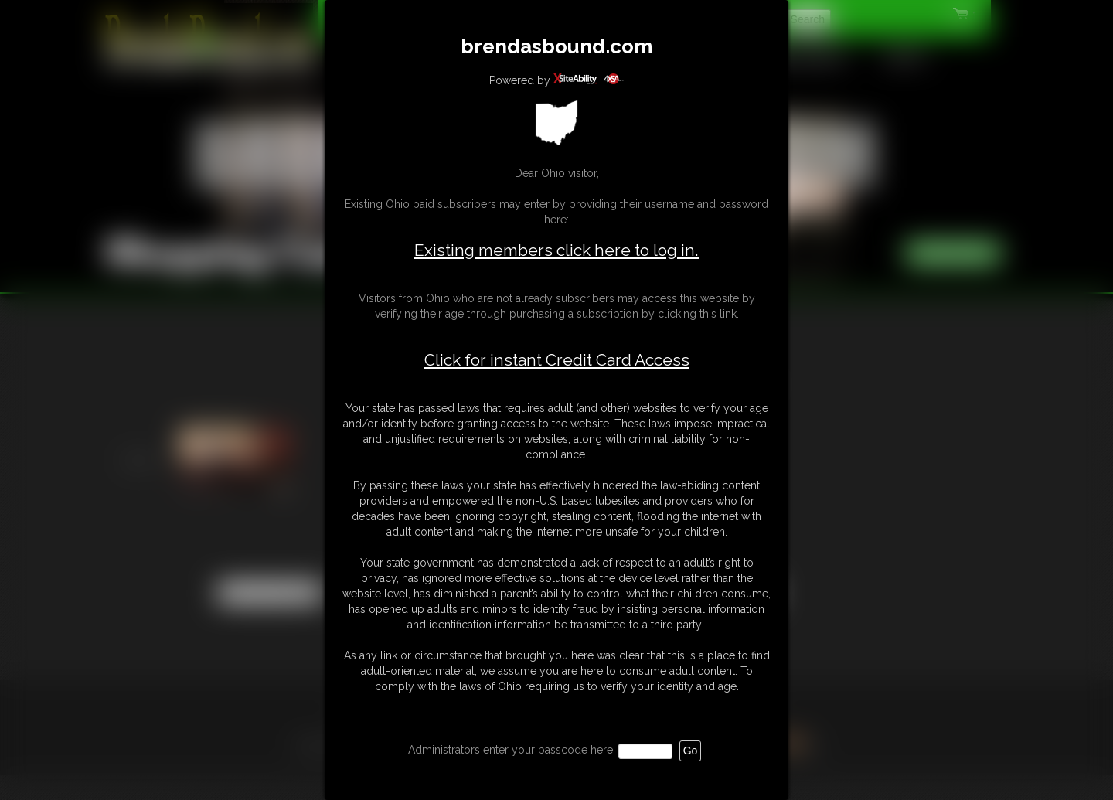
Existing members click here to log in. (556, 250)
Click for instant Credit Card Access (556, 360)
